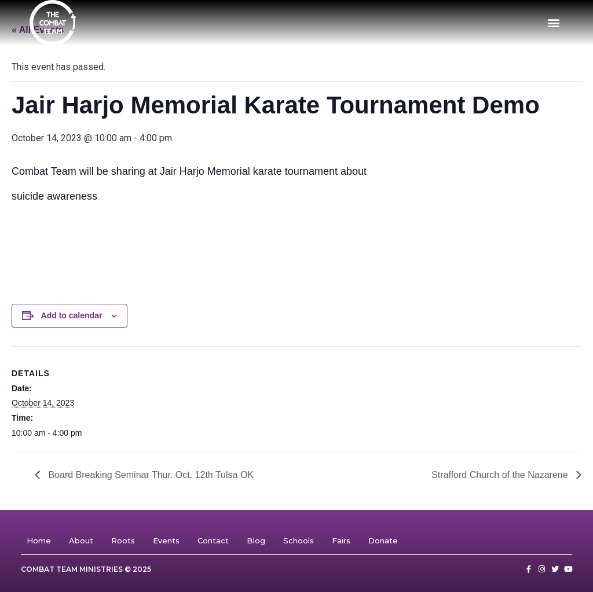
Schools (298, 540)
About (81, 540)
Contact (213, 540)
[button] (553, 22)
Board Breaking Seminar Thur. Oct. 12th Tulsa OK (150, 475)
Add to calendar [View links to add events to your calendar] (72, 315)
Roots (123, 540)
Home (39, 540)
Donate (383, 540)
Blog (256, 540)
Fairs (341, 540)
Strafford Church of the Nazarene (500, 475)
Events (166, 540)
